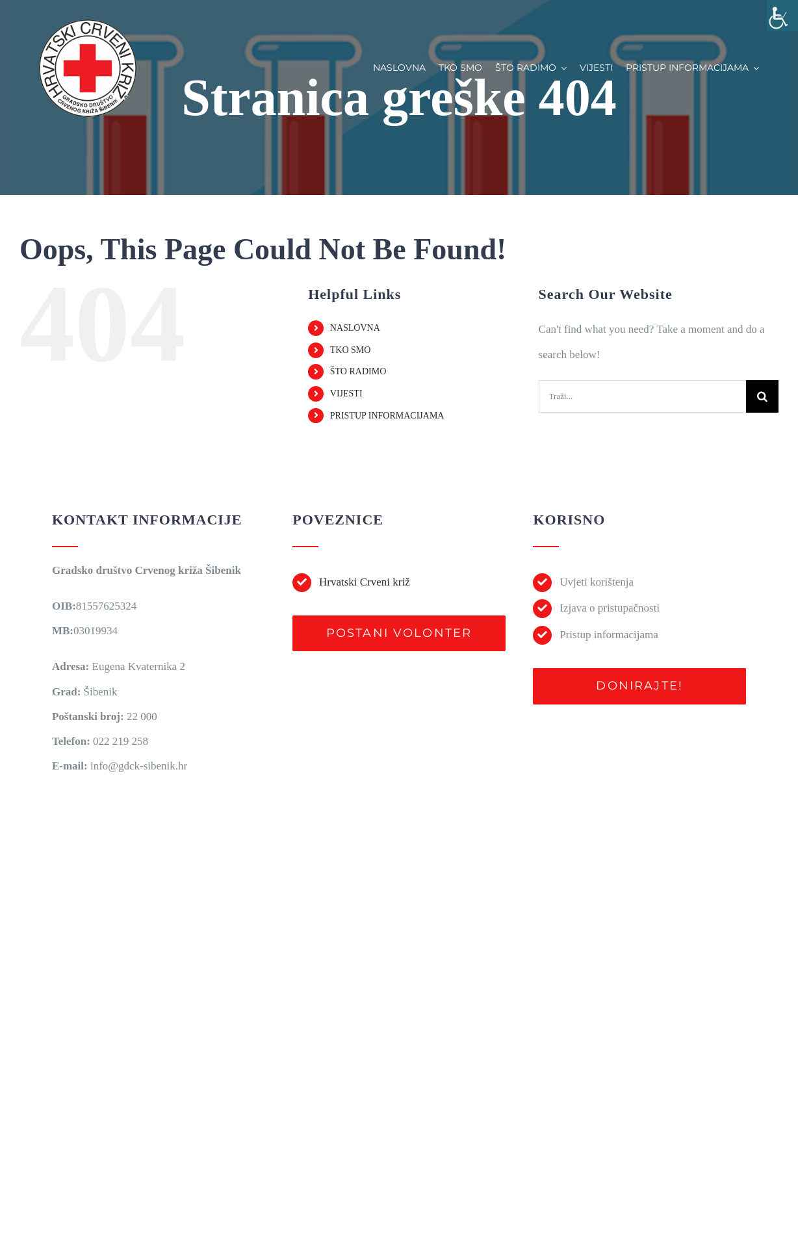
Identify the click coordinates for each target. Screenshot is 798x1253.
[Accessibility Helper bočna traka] (782, 15)
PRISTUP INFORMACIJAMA (387, 415)
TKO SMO (350, 350)
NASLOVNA (355, 328)
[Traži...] (642, 396)
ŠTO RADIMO (358, 371)
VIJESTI (346, 393)
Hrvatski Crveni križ (364, 582)
